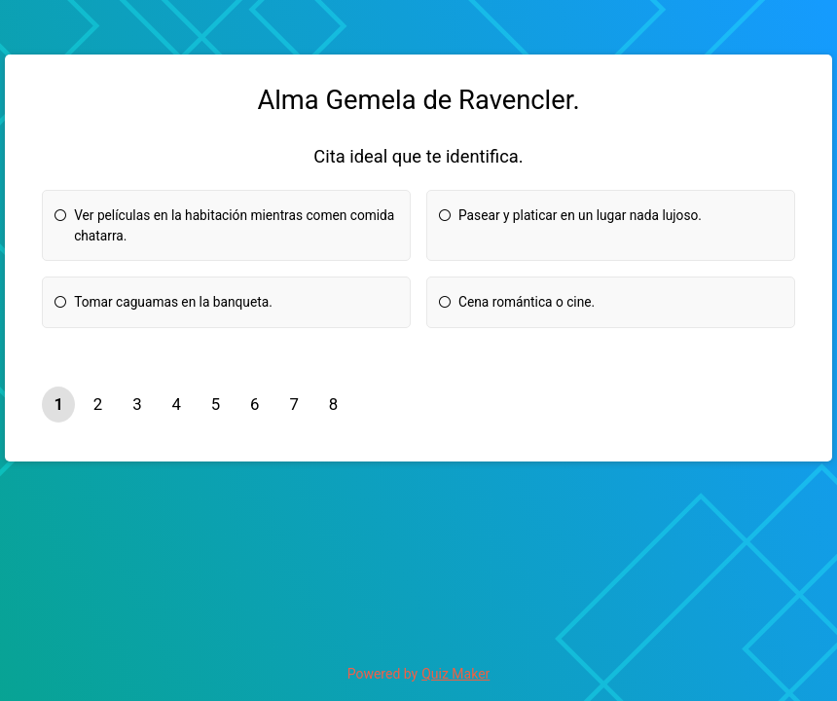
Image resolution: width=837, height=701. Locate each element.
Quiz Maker (455, 674)
